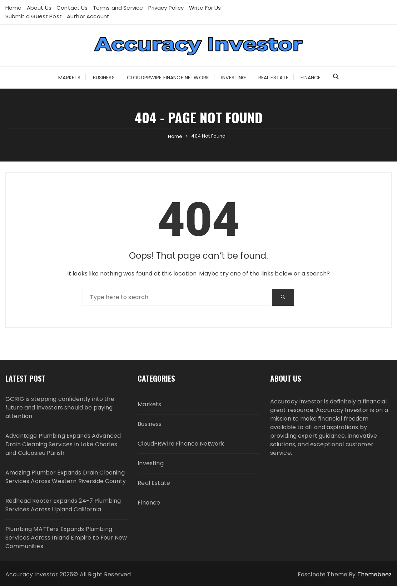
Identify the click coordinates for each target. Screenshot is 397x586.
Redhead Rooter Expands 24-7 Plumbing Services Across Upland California (63, 505)
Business (104, 77)
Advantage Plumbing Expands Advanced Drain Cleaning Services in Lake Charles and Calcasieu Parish (63, 444)
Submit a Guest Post (33, 16)
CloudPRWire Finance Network (168, 77)
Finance (311, 77)
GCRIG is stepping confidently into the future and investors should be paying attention (59, 407)
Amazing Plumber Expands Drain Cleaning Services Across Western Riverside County (65, 476)
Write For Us (205, 7)
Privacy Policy (166, 7)
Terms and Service (118, 7)
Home (13, 7)
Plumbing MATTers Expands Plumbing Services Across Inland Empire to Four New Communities (66, 537)
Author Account (88, 16)
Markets (69, 77)
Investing (233, 77)
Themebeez (374, 574)
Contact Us (72, 7)
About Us (39, 7)
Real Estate (273, 77)
